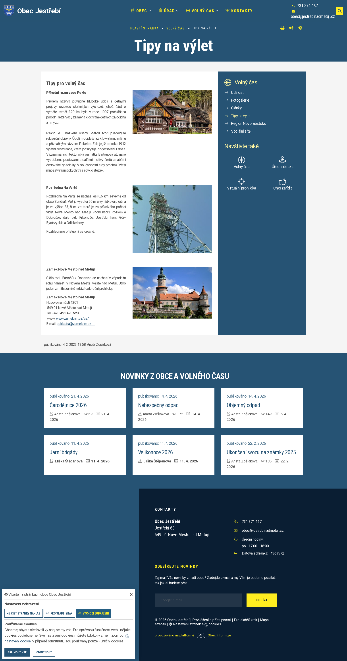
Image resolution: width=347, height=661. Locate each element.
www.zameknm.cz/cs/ (72, 318)
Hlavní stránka (144, 28)
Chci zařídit (282, 188)
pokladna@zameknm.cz (76, 324)
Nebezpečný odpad (158, 405)
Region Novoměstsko (249, 123)
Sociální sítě (241, 131)
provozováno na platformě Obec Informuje (193, 635)
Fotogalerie (240, 100)
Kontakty (221, 10)
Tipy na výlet (241, 115)
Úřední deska (282, 166)
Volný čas (182, 10)
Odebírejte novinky (176, 566)
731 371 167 (300, 8)
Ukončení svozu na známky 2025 (261, 452)
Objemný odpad (243, 405)
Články (236, 108)
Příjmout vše (17, 652)
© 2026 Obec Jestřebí (172, 619)
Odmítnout (44, 652)
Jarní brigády (63, 452)
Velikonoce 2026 (155, 452)
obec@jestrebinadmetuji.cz (312, 13)
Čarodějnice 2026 (68, 405)
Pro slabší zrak (245, 619)
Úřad (148, 10)
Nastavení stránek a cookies (195, 624)
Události (237, 92)
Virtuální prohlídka (241, 188)
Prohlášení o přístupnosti (211, 619)
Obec (121, 10)
